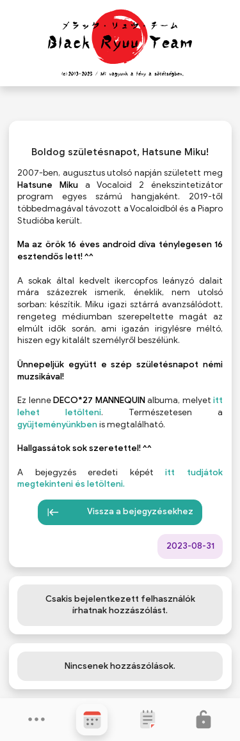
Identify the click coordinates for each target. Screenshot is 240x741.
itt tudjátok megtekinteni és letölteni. (120, 478)
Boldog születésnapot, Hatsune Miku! (120, 152)
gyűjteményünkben (57, 424)
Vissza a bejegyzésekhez (120, 512)
